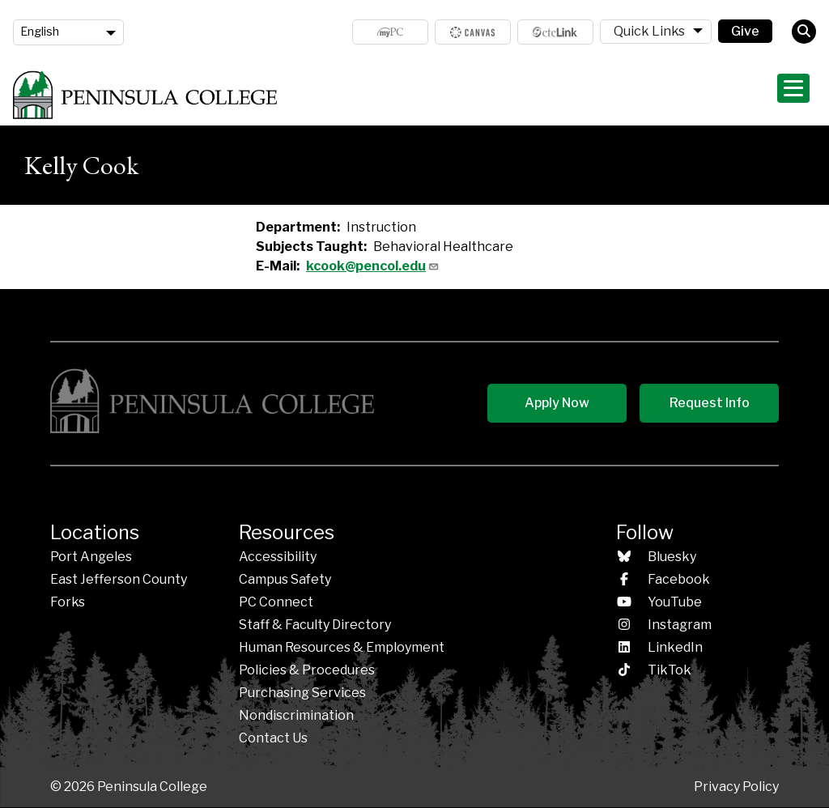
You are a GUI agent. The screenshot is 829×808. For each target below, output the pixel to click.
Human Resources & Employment (341, 647)
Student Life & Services (664, 94)
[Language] (68, 32)
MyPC (390, 32)
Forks (67, 602)
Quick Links (649, 31)
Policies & (307, 670)
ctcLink (555, 32)
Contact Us (273, 738)
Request (710, 402)
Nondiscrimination (296, 715)
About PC (777, 94)
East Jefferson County (118, 579)
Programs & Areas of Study (507, 94)
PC (276, 602)
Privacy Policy (736, 786)
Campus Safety (285, 579)
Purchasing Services (302, 692)
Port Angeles (91, 556)
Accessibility (278, 556)
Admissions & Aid (366, 94)
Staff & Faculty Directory (315, 624)
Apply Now (557, 402)
